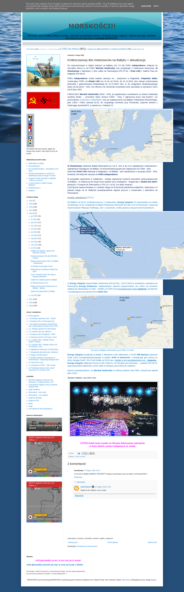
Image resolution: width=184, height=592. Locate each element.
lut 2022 (34, 248)
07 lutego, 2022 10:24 (92, 470)
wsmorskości (86, 487)
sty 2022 (34, 295)
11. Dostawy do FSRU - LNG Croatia (42, 365)
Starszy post (152, 542)
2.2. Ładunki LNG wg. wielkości (40, 332)
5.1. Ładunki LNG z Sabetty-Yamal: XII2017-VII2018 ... (41, 341)
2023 (31, 210)
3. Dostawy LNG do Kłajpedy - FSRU (42, 334)
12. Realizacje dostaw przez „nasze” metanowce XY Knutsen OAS (42, 369)
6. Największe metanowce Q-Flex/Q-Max (43, 349)
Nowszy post (72, 542)
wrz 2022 (34, 226)
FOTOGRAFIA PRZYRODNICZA (40, 409)
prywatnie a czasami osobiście (113, 49)
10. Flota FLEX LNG (36, 362)
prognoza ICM (34, 401)
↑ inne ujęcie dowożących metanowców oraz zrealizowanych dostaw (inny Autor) (43, 325)
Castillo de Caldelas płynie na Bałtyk (44, 280)
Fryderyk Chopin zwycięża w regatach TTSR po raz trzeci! (42, 179)
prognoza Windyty (35, 398)
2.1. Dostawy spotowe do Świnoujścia (42, 329)
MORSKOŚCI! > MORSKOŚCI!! (48, 49)
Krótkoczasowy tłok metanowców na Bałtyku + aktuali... (44, 287)
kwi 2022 (34, 242)
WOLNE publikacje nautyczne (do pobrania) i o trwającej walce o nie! (41, 381)
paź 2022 (34, 222)
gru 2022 (34, 216)
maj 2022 (34, 238)
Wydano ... (32, 191)
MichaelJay (126, 580)
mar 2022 (34, 245)
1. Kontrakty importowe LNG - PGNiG (42, 318)
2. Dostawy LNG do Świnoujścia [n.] (42, 321)
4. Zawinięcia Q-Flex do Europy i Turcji (43, 337)
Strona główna (112, 542)
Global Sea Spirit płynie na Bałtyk (43, 291)
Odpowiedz (78, 477)
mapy (30, 406)
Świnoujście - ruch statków (38, 395)
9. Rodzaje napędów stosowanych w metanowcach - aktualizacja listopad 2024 (44, 359)
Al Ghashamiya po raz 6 (39, 283)
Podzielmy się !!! (34, 188)
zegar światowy (34, 389)
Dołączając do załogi (36, 163)
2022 (31, 213)
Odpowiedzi (80, 482)
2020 (31, 302)
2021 (31, 299)
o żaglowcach (92, 49)
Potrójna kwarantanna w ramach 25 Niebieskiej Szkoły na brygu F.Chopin (42, 174)
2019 (31, 306)
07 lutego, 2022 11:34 (103, 487)
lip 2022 (34, 232)
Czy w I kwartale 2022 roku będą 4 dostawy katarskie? (43, 275)
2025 (31, 204)
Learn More (146, 6)
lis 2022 (34, 219)
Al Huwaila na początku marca (42, 266)
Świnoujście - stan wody (37, 392)
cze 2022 (34, 235)
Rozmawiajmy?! (34, 166)
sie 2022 (34, 229)
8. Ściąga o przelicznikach (38, 355)
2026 (31, 201)
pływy (31, 403)
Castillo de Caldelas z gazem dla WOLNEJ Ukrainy (42, 252)
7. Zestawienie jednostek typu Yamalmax (43, 352)
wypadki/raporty (136, 49)
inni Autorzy (30, 49)
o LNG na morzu (69, 48)
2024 (31, 207)
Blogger (153, 580)
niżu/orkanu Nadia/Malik (90, 100)
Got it (156, 6)
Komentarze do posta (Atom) (86, 546)
